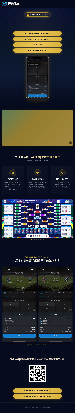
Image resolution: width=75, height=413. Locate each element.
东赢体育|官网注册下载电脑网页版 (20, 38)
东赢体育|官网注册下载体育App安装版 (37, 394)
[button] (27, 342)
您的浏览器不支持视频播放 (37, 125)
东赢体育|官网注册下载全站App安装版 (37, 388)
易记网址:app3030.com (47, 43)
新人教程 (23, 43)
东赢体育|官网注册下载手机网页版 (55, 38)
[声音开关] (69, 140)
